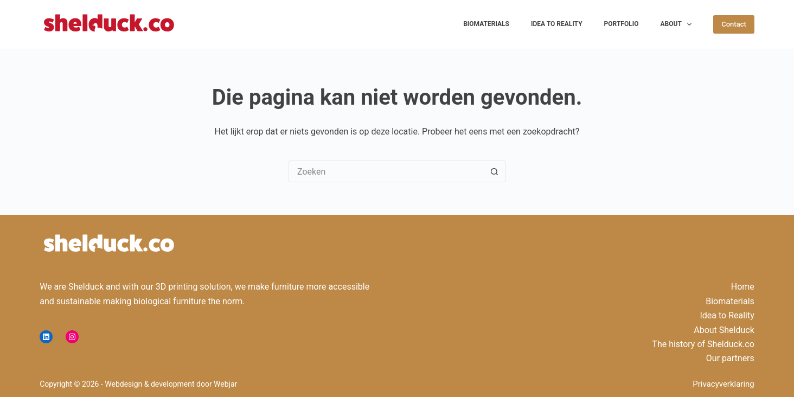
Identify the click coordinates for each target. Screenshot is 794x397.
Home (742, 286)
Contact (733, 24)
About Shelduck (724, 330)
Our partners (730, 358)
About (678, 24)
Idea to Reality (556, 24)
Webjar (225, 384)
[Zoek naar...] (386, 171)
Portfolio (621, 24)
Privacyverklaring (723, 384)
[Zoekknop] (494, 171)
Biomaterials (486, 24)
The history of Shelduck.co (703, 344)
